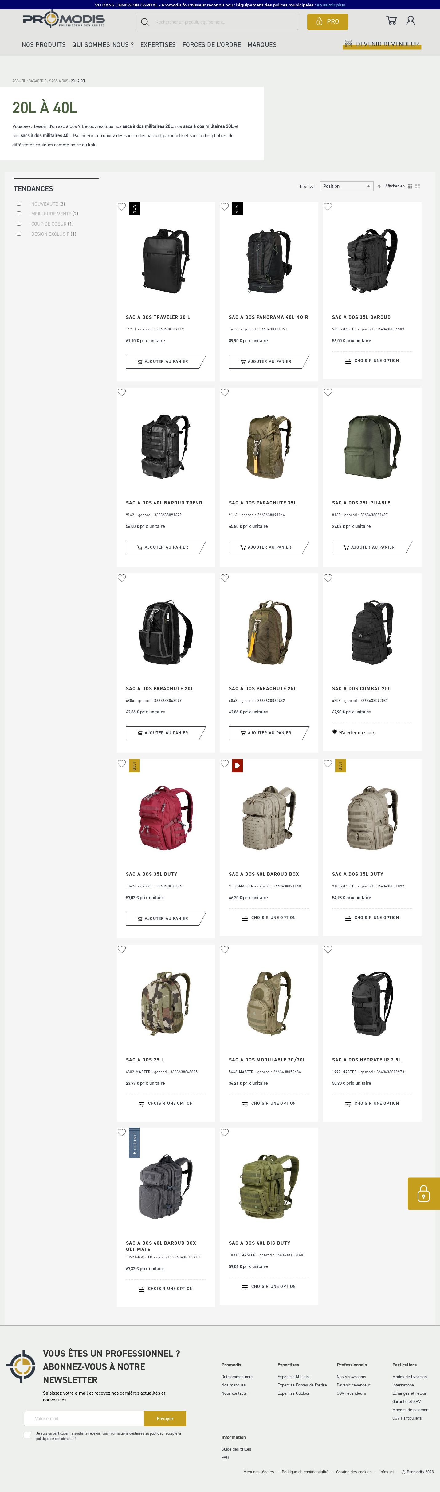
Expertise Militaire (294, 1377)
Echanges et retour (409, 1393)
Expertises (158, 45)
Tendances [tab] (33, 188)
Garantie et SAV (406, 1402)
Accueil (19, 81)
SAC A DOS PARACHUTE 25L (263, 688)
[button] (122, 207)
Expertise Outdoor (293, 1393)
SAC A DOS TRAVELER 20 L (158, 317)
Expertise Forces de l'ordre (302, 1385)
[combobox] (217, 22)
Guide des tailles (236, 1449)
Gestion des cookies (354, 1472)
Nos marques (234, 1385)
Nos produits (44, 45)
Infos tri (386, 1472)
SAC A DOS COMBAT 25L (361, 688)
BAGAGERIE (38, 81)
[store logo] (78, 18)
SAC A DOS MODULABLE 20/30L (267, 1060)
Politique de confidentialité (305, 1472)
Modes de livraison (409, 1377)
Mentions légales (258, 1472)
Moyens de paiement (411, 1410)
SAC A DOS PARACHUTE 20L (160, 688)
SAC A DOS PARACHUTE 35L (263, 503)
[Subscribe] (165, 1418)
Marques (262, 45)
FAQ (225, 1457)
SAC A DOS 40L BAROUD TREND (164, 503)
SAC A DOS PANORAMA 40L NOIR (268, 317)
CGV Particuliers (407, 1418)
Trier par (307, 186)
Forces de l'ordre (212, 45)
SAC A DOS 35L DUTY (151, 874)
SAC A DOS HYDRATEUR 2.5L (366, 1060)
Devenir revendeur (354, 1385)
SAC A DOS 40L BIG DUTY (259, 1243)
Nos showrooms (351, 1377)
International (403, 1385)
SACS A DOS (59, 81)
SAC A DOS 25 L (145, 1060)
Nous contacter (235, 1393)
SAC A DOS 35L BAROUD (361, 317)
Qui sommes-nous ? (103, 45)
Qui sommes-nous (237, 1377)
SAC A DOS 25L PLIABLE (361, 503)
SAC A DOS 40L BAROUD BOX (264, 874)
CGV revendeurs (351, 1393)
